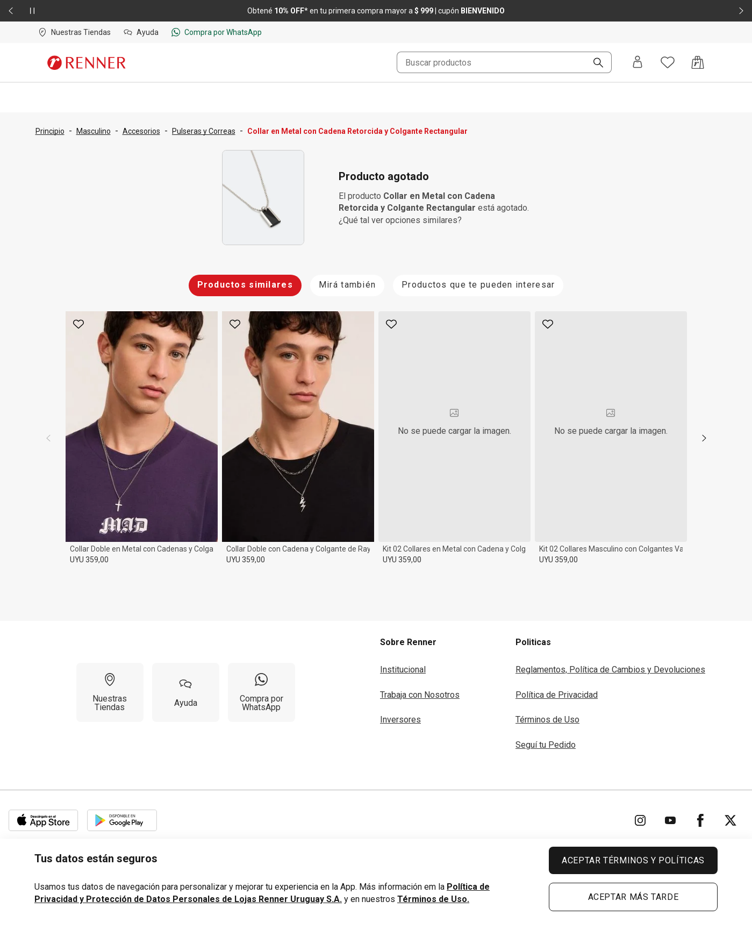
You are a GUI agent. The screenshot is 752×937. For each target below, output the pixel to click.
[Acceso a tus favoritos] (668, 62)
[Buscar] (594, 63)
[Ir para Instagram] (640, 820)
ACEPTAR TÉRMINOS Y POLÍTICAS (633, 860)
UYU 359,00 (89, 559)
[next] (704, 438)
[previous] (48, 438)
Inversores (400, 719)
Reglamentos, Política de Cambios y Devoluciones (610, 669)
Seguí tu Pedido (545, 745)
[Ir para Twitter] (730, 820)
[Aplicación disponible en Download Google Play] (122, 820)
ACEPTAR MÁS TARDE (633, 897)
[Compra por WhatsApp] (261, 692)
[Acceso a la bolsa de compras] (698, 62)
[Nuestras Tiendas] (110, 692)
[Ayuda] (185, 692)
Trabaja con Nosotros (420, 695)
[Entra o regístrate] (637, 62)
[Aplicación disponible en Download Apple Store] (43, 820)
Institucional (403, 669)
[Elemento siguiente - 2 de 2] (741, 11)
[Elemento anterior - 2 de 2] (11, 11)
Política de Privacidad (556, 695)
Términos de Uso (547, 719)
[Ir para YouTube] (670, 820)
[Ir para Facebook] (700, 820)
